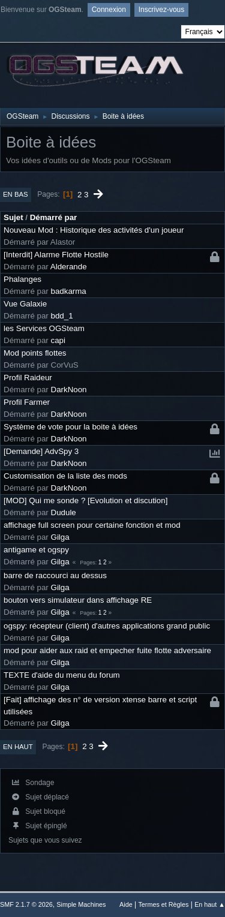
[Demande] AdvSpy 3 (41, 451)
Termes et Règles (163, 904)
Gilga (60, 537)
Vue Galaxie (25, 303)
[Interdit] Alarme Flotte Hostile (56, 254)
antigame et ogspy (36, 549)
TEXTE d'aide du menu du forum (62, 675)
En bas (15, 194)
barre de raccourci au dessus (55, 575)
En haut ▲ (209, 904)
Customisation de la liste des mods (65, 475)
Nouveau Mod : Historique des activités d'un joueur (94, 230)
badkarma (68, 291)
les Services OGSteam (44, 328)
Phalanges (22, 279)
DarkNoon (69, 389)
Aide (126, 904)
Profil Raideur (28, 377)
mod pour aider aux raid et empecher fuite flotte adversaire (107, 650)
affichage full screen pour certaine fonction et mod (92, 525)
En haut (18, 746)
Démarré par (53, 217)
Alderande (68, 266)
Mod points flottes (35, 352)
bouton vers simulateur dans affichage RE (78, 600)
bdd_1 (62, 315)
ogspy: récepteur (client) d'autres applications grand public (107, 625)
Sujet (13, 217)
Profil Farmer (27, 402)
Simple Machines (81, 904)
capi (58, 340)
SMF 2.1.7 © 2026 (26, 904)
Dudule (63, 512)
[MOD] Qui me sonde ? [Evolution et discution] (85, 500)
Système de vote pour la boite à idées (70, 426)
